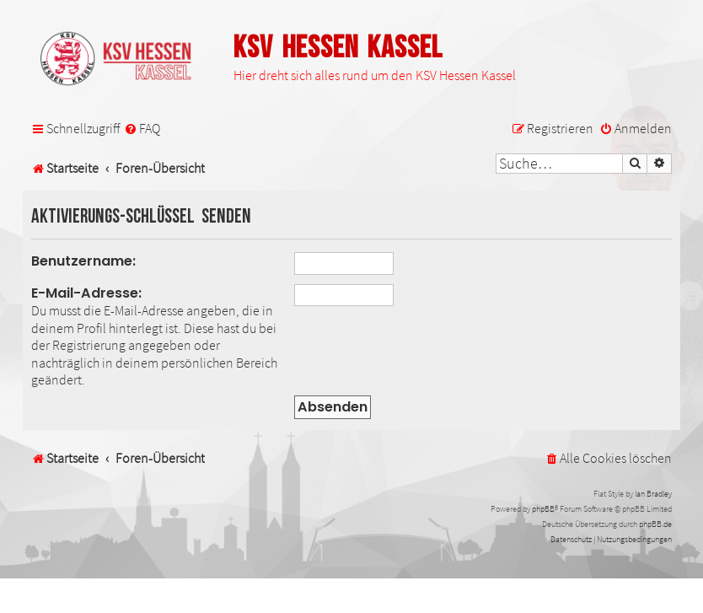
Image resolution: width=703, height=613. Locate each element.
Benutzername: (83, 261)
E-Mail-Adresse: (86, 293)
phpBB (543, 508)
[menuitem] (142, 128)
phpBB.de (655, 524)
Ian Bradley (653, 493)
